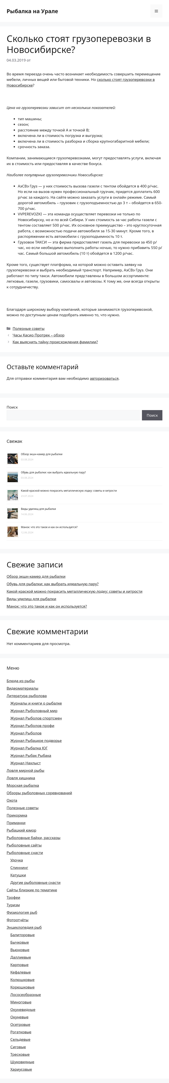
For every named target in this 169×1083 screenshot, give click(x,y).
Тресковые (20, 1054)
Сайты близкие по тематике (32, 889)
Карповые (19, 964)
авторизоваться (104, 378)
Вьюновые (19, 949)
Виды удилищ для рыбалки (38, 509)
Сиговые (18, 1046)
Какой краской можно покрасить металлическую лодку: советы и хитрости (69, 490)
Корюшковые (22, 987)
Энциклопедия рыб (24, 927)
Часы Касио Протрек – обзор (38, 335)
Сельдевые (20, 1039)
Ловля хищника (21, 777)
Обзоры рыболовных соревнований (39, 792)
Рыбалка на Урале (32, 11)
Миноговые (20, 1002)
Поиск (12, 407)
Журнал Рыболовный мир (33, 710)
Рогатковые (20, 1031)
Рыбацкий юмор (21, 830)
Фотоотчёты (18, 919)
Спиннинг (19, 867)
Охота (12, 800)
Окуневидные (22, 1009)
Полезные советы (28, 328)
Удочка (16, 860)
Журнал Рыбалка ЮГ (29, 747)
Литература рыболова (27, 695)
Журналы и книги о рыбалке (36, 703)
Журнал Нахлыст (25, 762)
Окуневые (19, 1016)
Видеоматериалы (22, 688)
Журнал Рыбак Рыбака (30, 755)
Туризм (13, 904)
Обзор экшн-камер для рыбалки (41, 454)
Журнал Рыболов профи (32, 725)
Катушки (18, 875)
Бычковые (19, 942)
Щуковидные (22, 1061)
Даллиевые (20, 957)
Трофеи (13, 897)
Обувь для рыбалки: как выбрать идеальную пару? (53, 472)
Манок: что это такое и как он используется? (49, 527)
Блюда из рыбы (21, 680)
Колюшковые (22, 979)
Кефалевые (20, 972)
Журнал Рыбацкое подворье (36, 740)
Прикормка (17, 815)
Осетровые (20, 1024)
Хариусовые (21, 1069)
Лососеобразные (25, 994)
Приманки (16, 822)
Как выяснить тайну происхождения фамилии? (55, 341)
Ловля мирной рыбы (25, 770)
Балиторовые (22, 934)
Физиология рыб (22, 912)
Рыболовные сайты (24, 845)
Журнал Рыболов (26, 733)
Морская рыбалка (23, 785)
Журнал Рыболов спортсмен (36, 718)
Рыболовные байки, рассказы (34, 837)
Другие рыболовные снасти (35, 882)
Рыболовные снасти (25, 852)
